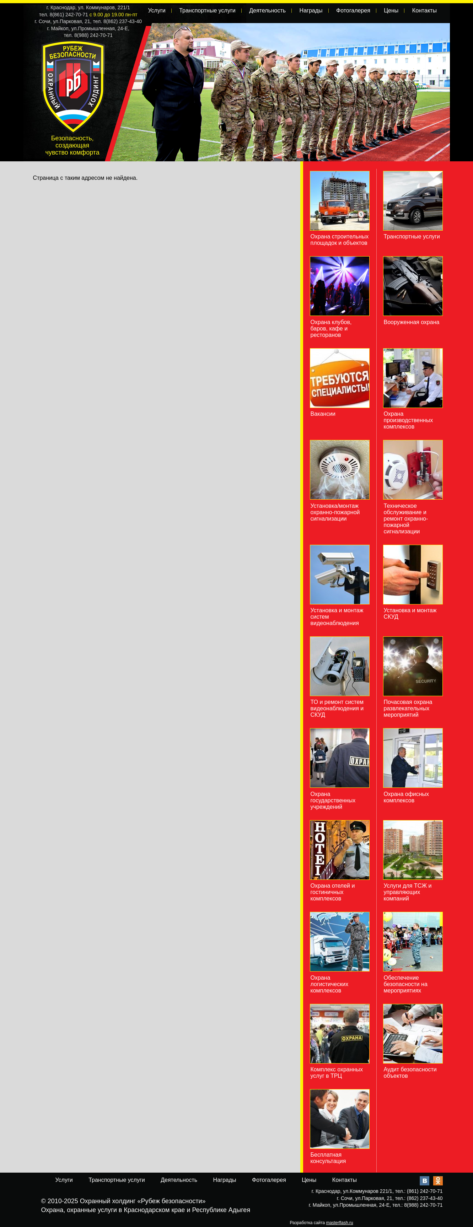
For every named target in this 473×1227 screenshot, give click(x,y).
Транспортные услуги (207, 10)
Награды (311, 10)
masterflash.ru (339, 1222)
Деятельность (267, 10)
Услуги (157, 10)
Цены (391, 10)
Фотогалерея (353, 10)
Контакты (424, 10)
